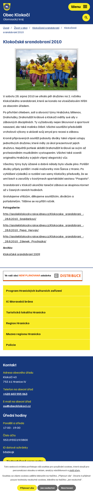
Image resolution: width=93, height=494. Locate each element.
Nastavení (67, 487)
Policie (11, 345)
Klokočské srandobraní (45, 27)
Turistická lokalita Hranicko (26, 312)
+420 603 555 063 (15, 394)
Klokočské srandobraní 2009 (21, 254)
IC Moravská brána (19, 301)
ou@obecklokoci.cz (17, 406)
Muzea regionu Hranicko (23, 334)
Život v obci (20, 27)
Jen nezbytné (47, 487)
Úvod (6, 27)
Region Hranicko (17, 323)
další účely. (74, 470)
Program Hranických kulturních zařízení (34, 290)
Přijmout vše (27, 487)
